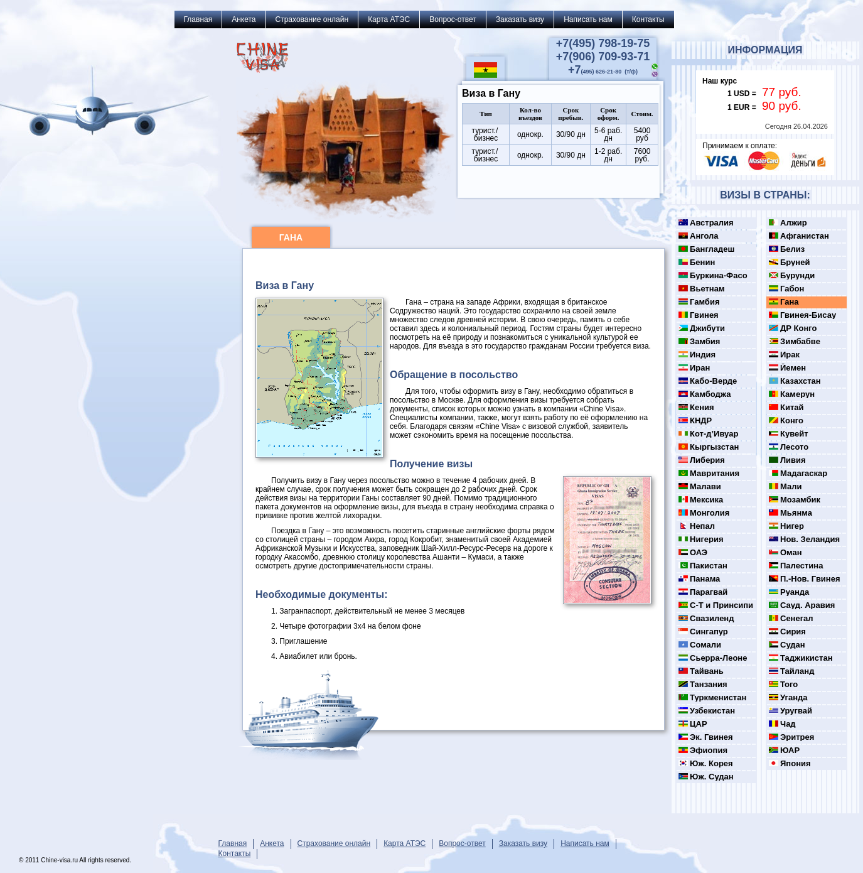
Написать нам (588, 19)
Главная (198, 19)
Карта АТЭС (389, 19)
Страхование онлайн (312, 19)
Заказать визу (520, 19)
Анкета (243, 19)
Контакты (648, 19)
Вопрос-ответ (452, 19)
